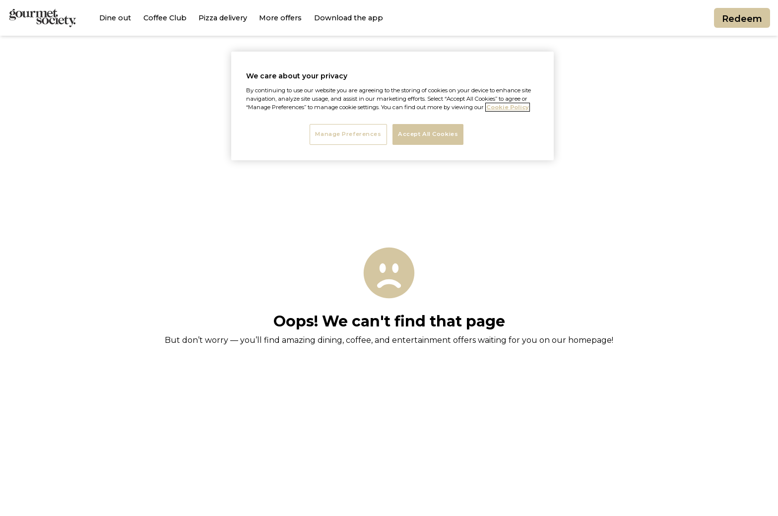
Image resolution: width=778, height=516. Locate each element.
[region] (392, 106)
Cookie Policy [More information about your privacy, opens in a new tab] (507, 107)
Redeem (742, 20)
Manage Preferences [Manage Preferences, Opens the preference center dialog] (348, 133)
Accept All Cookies (428, 133)
